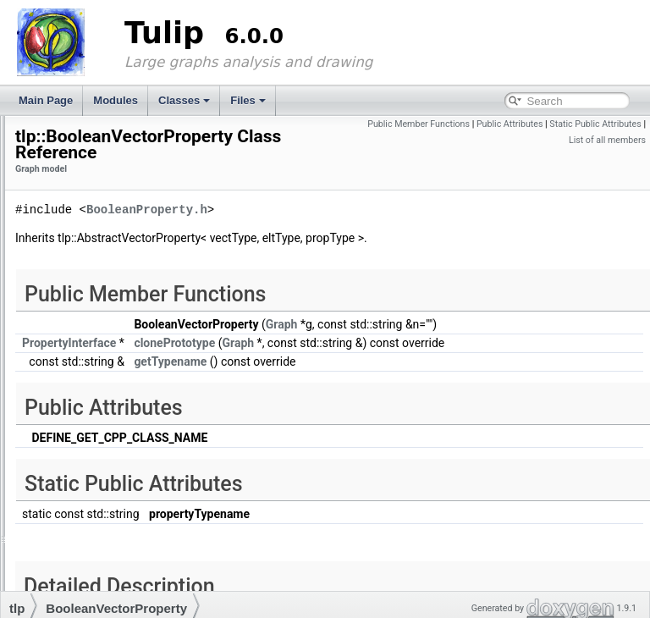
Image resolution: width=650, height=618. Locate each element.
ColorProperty (85, 290)
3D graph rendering (84, 194)
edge (65, 371)
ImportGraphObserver (103, 419)
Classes (184, 100)
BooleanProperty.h (358, 214)
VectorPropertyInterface (107, 580)
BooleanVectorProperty (106, 274)
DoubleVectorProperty (103, 355)
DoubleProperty (89, 339)
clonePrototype (386, 362)
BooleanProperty (91, 258)
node (65, 483)
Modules (115, 100)
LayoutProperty (88, 467)
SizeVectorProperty (97, 532)
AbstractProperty (91, 242)
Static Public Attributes (516, 140)
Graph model (70, 226)
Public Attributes (608, 124)
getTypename (381, 397)
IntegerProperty (89, 435)
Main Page (46, 100)
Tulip (25, 129)
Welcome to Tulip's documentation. (83, 146)
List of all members (607, 140)
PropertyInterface (93, 499)
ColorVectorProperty (100, 306)
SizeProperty (83, 515)
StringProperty (86, 548)
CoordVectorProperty (101, 322)
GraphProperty (87, 403)
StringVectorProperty (101, 564)
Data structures (75, 210)
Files (248, 100)
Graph (68, 387)
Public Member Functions (517, 124)
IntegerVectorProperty (103, 451)
